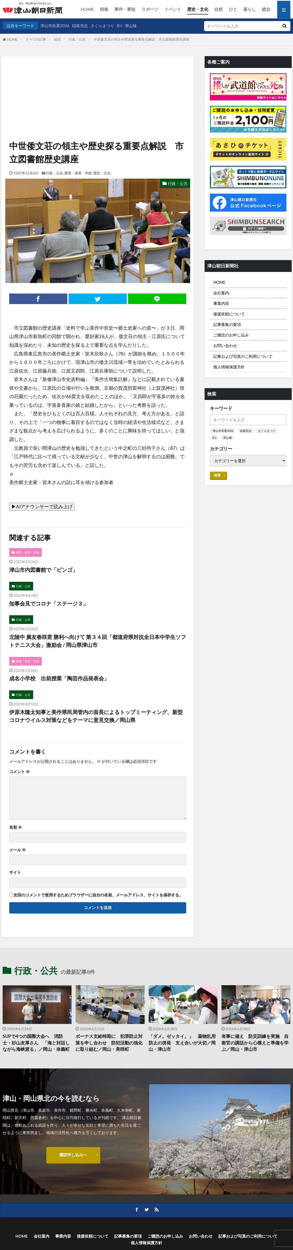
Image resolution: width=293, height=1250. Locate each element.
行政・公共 (77, 39)
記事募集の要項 (227, 324)
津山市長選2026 (54, 25)
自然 (218, 9)
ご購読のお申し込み (231, 335)
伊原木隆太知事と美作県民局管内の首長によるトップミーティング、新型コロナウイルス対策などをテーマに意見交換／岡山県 (96, 716)
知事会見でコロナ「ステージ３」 (48, 603)
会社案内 (221, 292)
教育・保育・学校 (78, 173)
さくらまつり (102, 25)
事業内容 (221, 303)
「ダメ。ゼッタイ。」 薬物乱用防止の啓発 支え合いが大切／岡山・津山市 (182, 1043)
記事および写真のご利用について (242, 356)
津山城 (131, 25)
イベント (172, 9)
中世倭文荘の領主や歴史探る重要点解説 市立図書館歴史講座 (141, 39)
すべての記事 (36, 39)
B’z (119, 25)
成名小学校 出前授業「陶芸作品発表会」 (59, 678)
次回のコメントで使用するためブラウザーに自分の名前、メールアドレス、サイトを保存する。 (98, 895)
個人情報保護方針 (229, 366)
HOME (87, 9)
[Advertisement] (97, 83)
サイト (15, 872)
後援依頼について (229, 313)
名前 (15, 827)
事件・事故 (124, 9)
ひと (233, 9)
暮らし (249, 9)
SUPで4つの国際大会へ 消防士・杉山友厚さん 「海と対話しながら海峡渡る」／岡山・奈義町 (36, 1043)
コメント (19, 772)
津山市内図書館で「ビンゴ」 (43, 570)
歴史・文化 (197, 9)
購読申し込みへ (73, 1154)
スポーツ (150, 9)
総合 (266, 9)
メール (17, 850)
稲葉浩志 (80, 25)
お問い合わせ (225, 345)
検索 (217, 475)
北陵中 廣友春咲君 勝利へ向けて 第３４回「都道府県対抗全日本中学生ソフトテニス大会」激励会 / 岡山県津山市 (97, 641)
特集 (104, 9)
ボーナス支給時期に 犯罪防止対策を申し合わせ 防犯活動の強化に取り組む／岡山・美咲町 (109, 1043)
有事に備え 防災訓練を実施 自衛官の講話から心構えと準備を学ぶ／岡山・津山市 (255, 1043)
